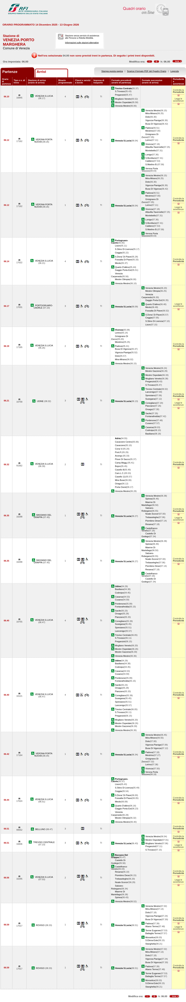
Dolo (147, 117)
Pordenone (150, 420)
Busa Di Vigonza (153, 124)
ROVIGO (40, 925)
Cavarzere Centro (123, 442)
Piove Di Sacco (122, 459)
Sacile (148, 413)
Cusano (149, 423)
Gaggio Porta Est (123, 270)
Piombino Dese (152, 521)
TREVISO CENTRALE (44, 842)
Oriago (118, 483)
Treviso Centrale (153, 389)
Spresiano (150, 395)
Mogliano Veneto (123, 99)
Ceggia (118, 252)
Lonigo (148, 154)
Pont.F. (118, 452)
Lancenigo (150, 392)
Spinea (148, 499)
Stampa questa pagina (112, 71)
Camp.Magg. (121, 463)
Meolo (118, 263)
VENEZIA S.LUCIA (44, 96)
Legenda (174, 71)
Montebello (150, 150)
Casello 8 (119, 470)
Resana (149, 524)
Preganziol (120, 95)
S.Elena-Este (151, 940)
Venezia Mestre (122, 106)
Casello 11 (120, 476)
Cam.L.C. (119, 473)
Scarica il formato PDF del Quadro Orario (146, 71)
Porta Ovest (121, 487)
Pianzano (149, 406)
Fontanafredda (152, 416)
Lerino (148, 140)
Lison (117, 246)
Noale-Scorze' (152, 514)
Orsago (148, 409)
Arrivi (41, 72)
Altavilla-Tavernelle (154, 147)
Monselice (150, 937)
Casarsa (149, 427)
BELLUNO (40, 829)
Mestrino (149, 131)
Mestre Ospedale (123, 102)
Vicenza (149, 144)
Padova (149, 128)
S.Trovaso (120, 91)
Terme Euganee (152, 930)
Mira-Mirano (151, 113)
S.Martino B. (151, 164)
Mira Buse (120, 480)
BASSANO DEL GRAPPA (43, 516)
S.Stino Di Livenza (124, 249)
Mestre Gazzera (153, 371)
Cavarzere (120, 445)
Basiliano (149, 434)
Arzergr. (119, 456)
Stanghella (150, 944)
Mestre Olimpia (122, 279)
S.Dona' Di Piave (123, 257)
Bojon (118, 466)
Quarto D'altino (122, 267)
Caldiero (149, 161)
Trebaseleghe (151, 517)
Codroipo (149, 430)
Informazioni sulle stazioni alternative (82, 42)
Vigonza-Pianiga (153, 120)
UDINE (40, 401)
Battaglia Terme (152, 933)
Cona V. (119, 449)
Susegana (150, 399)
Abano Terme (151, 926)
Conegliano (150, 403)
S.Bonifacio (150, 158)
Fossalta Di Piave (123, 259)
